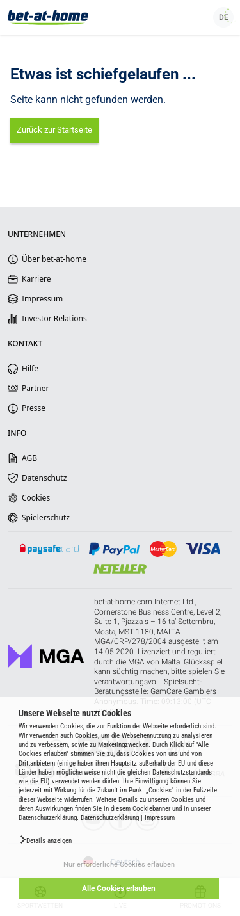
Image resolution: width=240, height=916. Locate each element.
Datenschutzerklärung (110, 818)
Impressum (160, 818)
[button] (45, 840)
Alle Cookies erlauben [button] (119, 888)
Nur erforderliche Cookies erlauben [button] (119, 864)
